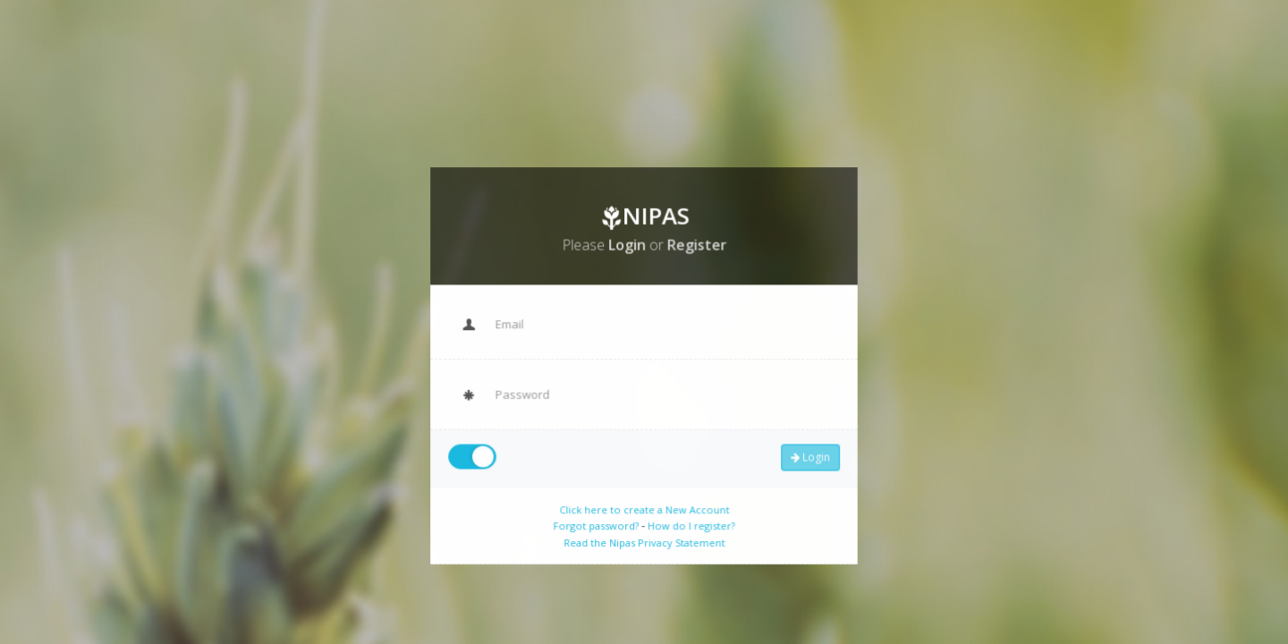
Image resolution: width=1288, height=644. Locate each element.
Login (805, 454)
